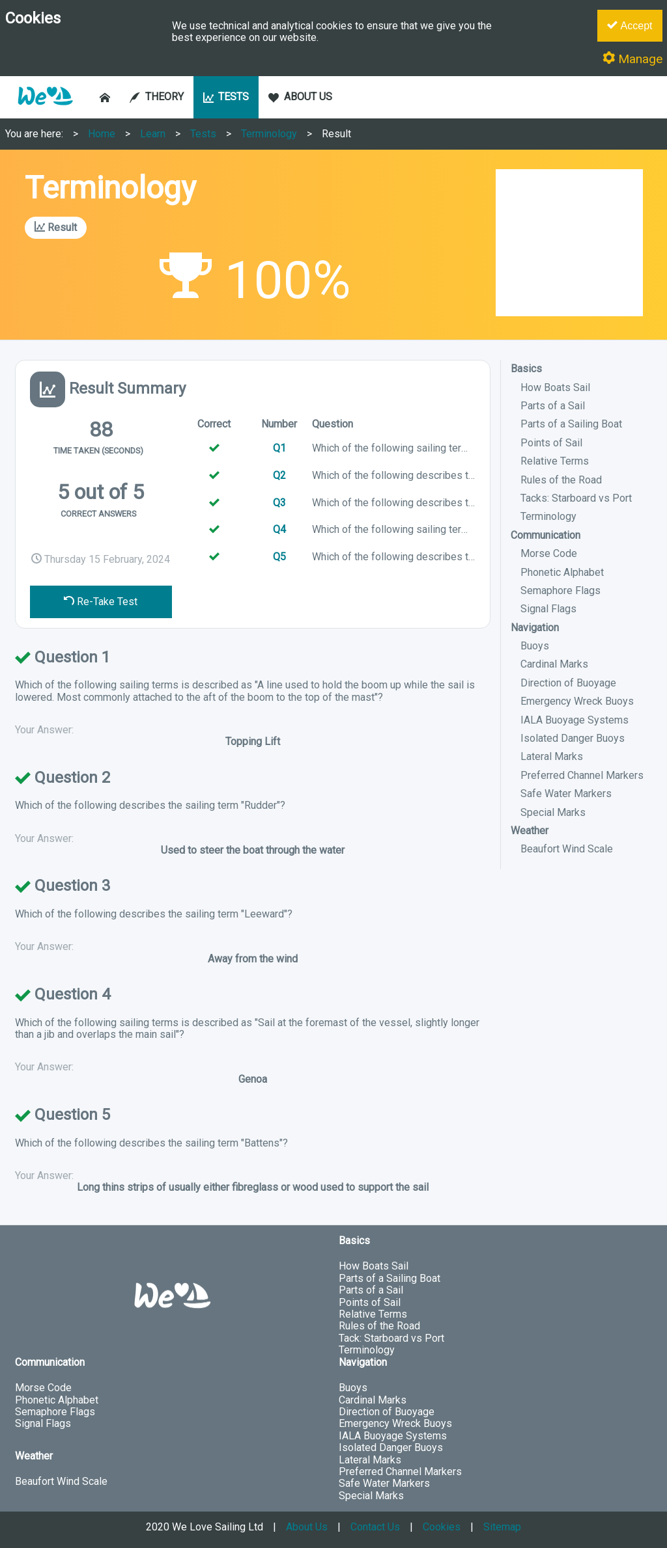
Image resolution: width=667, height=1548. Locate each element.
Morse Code (548, 553)
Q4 (279, 529)
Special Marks (553, 812)
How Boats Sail (555, 387)
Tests (203, 134)
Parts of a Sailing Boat (571, 424)
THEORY (157, 96)
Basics (526, 368)
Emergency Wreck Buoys (577, 701)
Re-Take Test (100, 601)
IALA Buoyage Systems (574, 720)
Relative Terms (554, 461)
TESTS (226, 96)
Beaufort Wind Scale (566, 849)
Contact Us (375, 1527)
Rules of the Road (561, 480)
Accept (629, 25)
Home (101, 134)
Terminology (269, 134)
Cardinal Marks (554, 664)
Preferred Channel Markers (582, 775)
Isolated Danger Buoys (572, 738)
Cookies (442, 1527)
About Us (307, 1527)
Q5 (279, 556)
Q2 (279, 475)
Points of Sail (551, 443)
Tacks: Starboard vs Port (576, 498)
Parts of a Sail (552, 406)
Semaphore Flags (560, 590)
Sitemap (502, 1527)
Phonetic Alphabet (562, 572)
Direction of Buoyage (568, 683)
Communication (545, 535)
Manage (632, 58)
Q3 (279, 502)
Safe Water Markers (566, 793)
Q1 (279, 448)
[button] (45, 111)
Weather (529, 830)
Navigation (535, 627)
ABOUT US (300, 96)
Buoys (534, 646)
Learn (152, 134)
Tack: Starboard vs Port (391, 1338)
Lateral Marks (551, 756)
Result (336, 134)
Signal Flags (548, 609)
